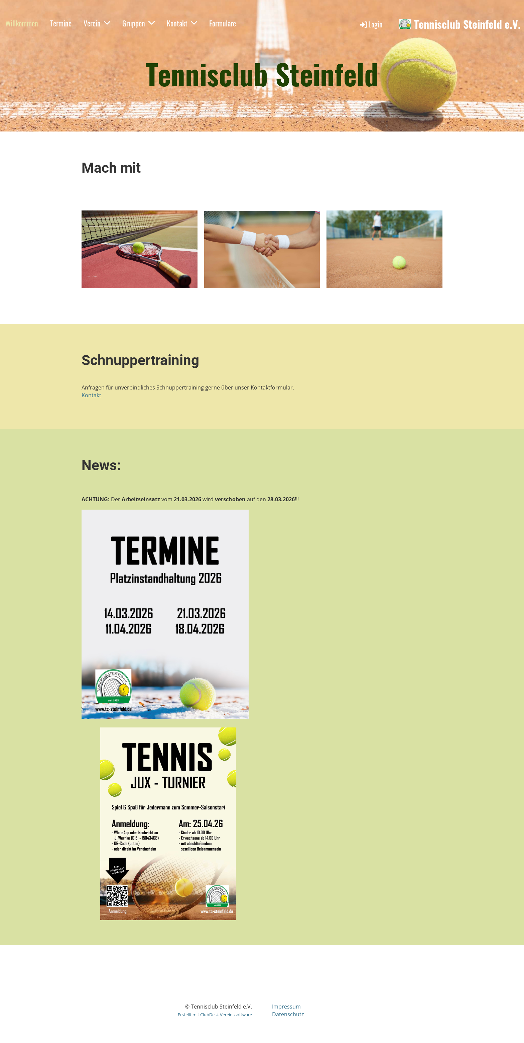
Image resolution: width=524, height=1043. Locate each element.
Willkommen (21, 23)
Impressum (286, 1006)
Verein (97, 23)
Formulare (222, 23)
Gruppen (138, 23)
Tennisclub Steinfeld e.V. (467, 24)
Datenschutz (288, 1014)
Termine (61, 23)
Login (371, 24)
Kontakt (182, 23)
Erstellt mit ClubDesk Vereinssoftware (215, 1015)
